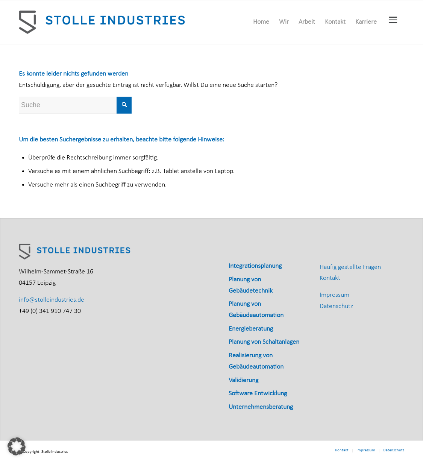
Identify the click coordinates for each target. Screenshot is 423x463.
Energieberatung (251, 328)
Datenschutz (336, 306)
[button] (16, 446)
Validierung (243, 380)
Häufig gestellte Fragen (350, 267)
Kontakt (330, 278)
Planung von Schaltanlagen (264, 342)
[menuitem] (261, 22)
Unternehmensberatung (261, 407)
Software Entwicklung (258, 393)
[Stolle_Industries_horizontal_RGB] (103, 22)
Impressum (334, 295)
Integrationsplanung (255, 266)
